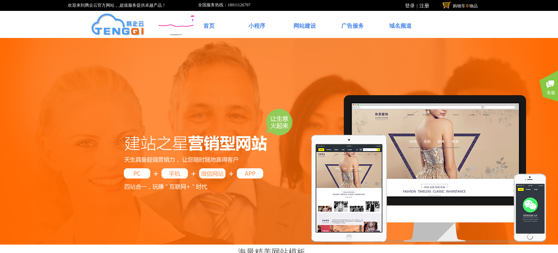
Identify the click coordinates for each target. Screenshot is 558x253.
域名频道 (400, 26)
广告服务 (352, 26)
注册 (424, 5)
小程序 (256, 26)
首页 (209, 26)
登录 (410, 5)
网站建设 (304, 26)
